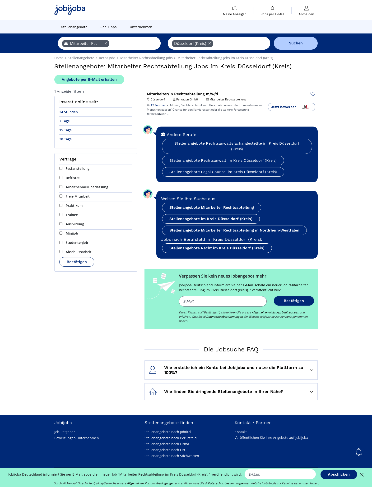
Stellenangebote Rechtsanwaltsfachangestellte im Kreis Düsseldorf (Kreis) (236, 146)
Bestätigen (77, 262)
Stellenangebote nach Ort (164, 450)
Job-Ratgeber (64, 432)
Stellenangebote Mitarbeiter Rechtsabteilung (211, 207)
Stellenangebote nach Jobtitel (167, 432)
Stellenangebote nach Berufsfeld (170, 438)
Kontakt (241, 432)
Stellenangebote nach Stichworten (171, 456)
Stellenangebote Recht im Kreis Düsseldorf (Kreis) (217, 248)
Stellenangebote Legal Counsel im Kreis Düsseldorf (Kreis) (223, 172)
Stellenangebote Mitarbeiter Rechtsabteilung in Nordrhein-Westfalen (234, 230)
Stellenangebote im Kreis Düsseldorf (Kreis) (210, 219)
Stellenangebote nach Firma (166, 444)
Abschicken (339, 474)
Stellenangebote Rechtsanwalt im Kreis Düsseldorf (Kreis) (223, 160)
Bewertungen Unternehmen (76, 438)
